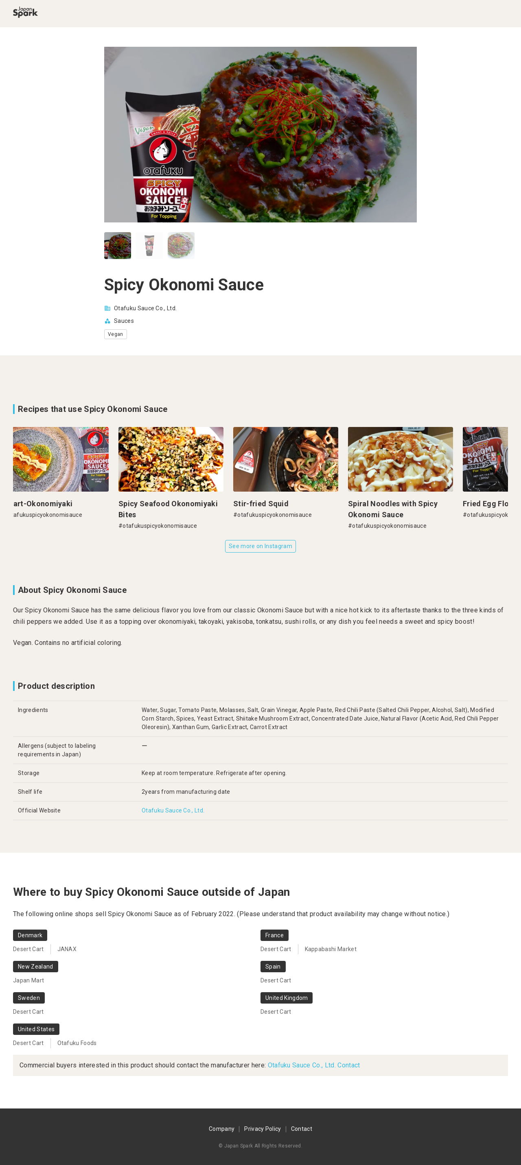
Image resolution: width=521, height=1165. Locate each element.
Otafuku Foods (77, 1043)
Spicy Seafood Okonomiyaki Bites (173, 509)
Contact (301, 1129)
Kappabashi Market (331, 949)
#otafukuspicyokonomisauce (48, 515)
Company (221, 1129)
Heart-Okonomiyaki (43, 503)
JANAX (67, 949)
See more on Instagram (260, 546)
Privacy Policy (262, 1129)
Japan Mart (28, 980)
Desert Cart (28, 949)
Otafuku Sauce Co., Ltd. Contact (314, 1065)
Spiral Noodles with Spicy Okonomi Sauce (397, 509)
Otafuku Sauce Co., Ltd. (145, 308)
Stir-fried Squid (265, 503)
